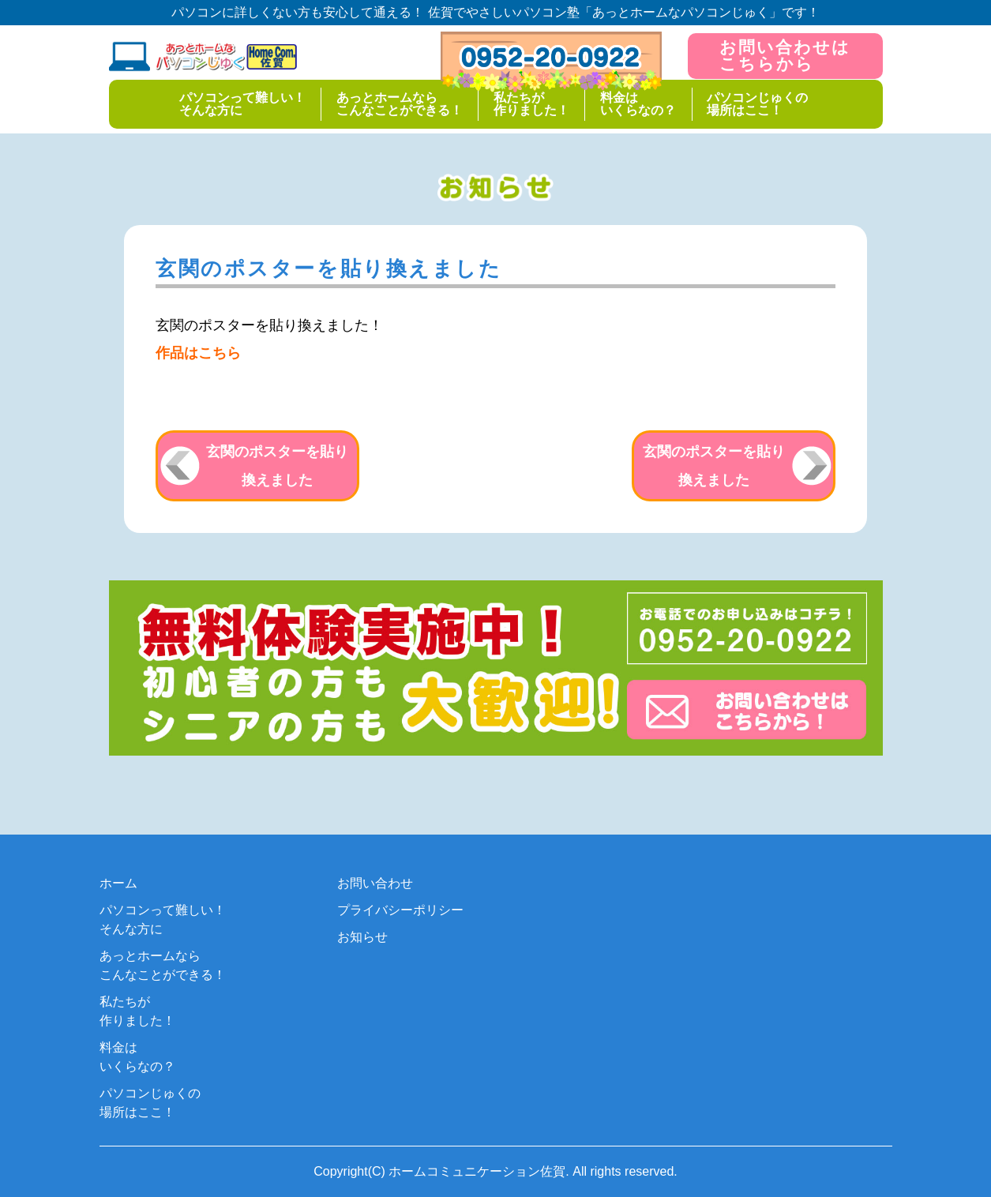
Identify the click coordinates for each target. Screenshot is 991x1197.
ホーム (118, 883)
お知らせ (362, 937)
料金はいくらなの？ (639, 103)
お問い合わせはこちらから (785, 55)
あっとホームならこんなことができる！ (399, 103)
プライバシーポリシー (400, 910)
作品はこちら (198, 353)
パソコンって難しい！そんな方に (240, 103)
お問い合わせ (375, 883)
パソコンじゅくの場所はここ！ (759, 103)
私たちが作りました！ (531, 103)
